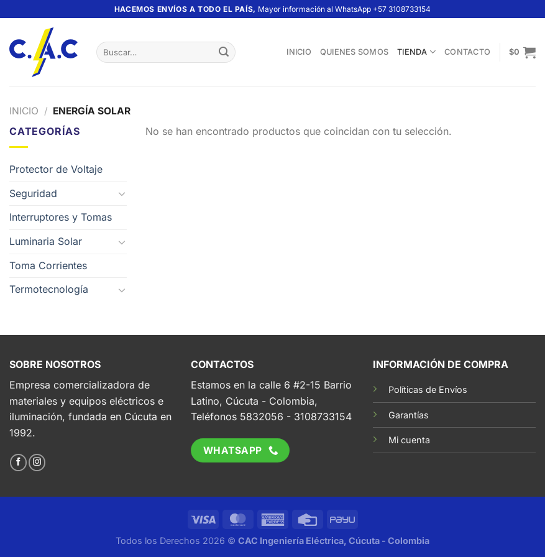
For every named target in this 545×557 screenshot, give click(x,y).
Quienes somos (354, 52)
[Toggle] (122, 193)
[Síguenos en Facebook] (18, 462)
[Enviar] (223, 52)
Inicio (298, 52)
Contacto (467, 52)
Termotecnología (48, 289)
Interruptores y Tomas (60, 217)
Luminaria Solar (45, 241)
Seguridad (33, 193)
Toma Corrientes (48, 265)
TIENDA (416, 52)
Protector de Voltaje (56, 169)
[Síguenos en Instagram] (37, 462)
